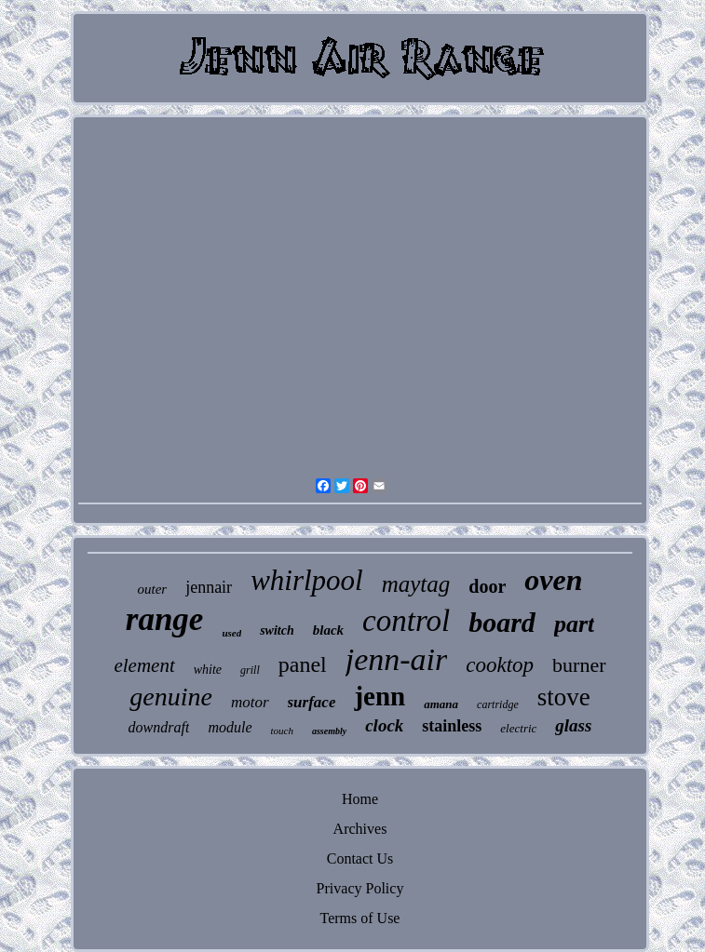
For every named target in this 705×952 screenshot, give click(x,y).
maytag (416, 584)
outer (152, 589)
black (328, 630)
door (487, 586)
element (144, 665)
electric (518, 728)
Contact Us (360, 858)
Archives (360, 829)
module (229, 727)
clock (384, 725)
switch (277, 630)
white (208, 670)
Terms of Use (360, 918)
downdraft (159, 727)
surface (312, 702)
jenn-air (397, 659)
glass (573, 725)
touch (282, 730)
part (574, 623)
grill (250, 670)
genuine (170, 696)
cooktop (500, 665)
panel (302, 664)
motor (250, 702)
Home (360, 799)
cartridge (498, 704)
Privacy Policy (360, 888)
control (406, 620)
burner (578, 665)
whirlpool (307, 580)
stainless (451, 726)
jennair (208, 587)
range (165, 619)
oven (553, 580)
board (502, 622)
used (231, 632)
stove (563, 697)
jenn (379, 696)
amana (441, 704)
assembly (329, 731)
